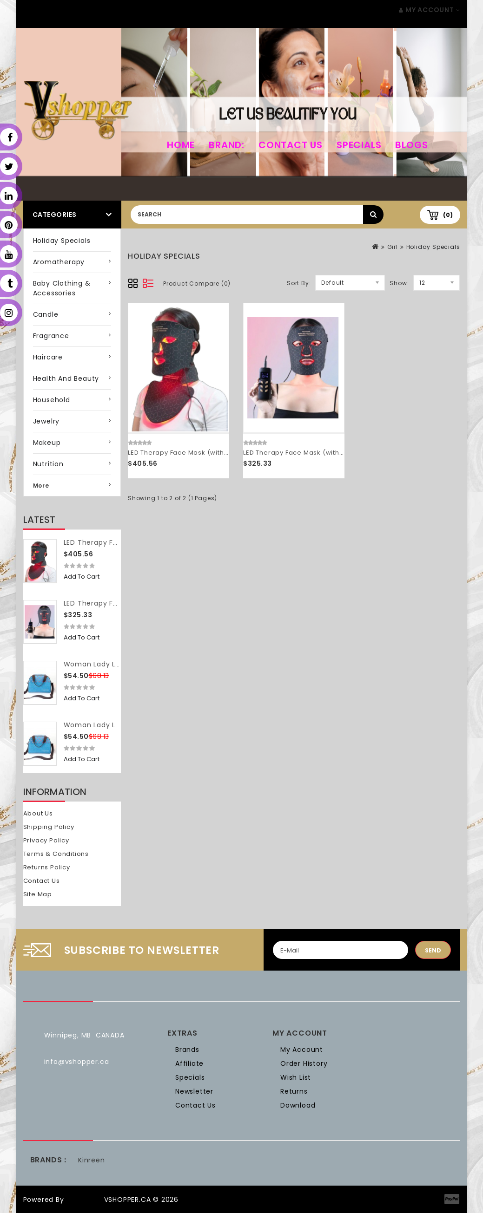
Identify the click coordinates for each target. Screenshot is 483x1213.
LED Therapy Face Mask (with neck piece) (197, 452)
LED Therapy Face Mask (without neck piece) (318, 452)
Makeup (47, 442)
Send (433, 950)
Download (297, 1105)
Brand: (227, 144)
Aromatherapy (59, 262)
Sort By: (299, 283)
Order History (303, 1063)
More (41, 485)
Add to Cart (81, 576)
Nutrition (48, 464)
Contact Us (290, 144)
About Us (38, 813)
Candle (46, 314)
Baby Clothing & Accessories (62, 288)
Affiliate (189, 1063)
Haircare (48, 357)
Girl (392, 247)
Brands (187, 1049)
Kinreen (91, 1160)
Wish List (295, 1077)
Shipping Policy (48, 826)
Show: (399, 283)
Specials (359, 144)
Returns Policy (46, 867)
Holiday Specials (62, 240)
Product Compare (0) (197, 283)
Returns (294, 1091)
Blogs (411, 144)
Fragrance (51, 335)
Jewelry (46, 421)
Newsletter (194, 1091)
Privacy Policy (46, 840)
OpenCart (83, 1199)
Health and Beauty (66, 378)
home (181, 144)
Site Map (37, 894)
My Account (301, 1049)
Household (51, 399)
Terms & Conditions (56, 853)
